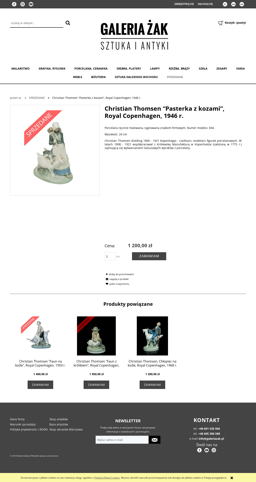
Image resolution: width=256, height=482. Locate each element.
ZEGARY (221, 68)
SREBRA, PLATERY (129, 68)
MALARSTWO (20, 68)
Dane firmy (17, 419)
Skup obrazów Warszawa (66, 429)
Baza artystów (58, 424)
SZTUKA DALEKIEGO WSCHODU (136, 77)
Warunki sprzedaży (23, 424)
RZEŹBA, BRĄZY (179, 68)
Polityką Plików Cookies (107, 477)
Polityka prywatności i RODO (29, 429)
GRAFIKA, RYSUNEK (52, 68)
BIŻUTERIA (98, 77)
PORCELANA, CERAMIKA (91, 68)
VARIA (240, 68)
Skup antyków (58, 419)
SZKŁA (203, 68)
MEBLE (77, 77)
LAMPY (155, 68)
